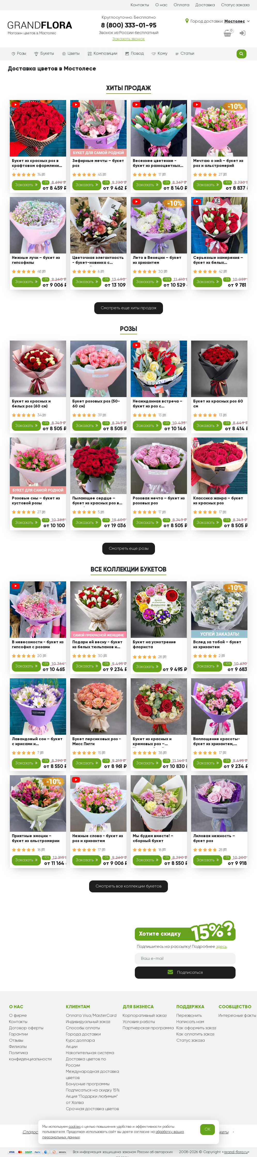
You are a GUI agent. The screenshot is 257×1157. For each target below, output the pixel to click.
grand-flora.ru (236, 1152)
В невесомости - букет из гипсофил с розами (38, 644)
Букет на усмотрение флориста (154, 644)
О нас (161, 5)
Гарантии (18, 1034)
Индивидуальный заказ (88, 1022)
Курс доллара (80, 1041)
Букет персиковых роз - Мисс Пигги (96, 741)
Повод (135, 54)
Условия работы (139, 1022)
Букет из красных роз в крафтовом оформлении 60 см (36, 164)
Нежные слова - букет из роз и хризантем (97, 838)
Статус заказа (235, 5)
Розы (19, 54)
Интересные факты (237, 1016)
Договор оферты (26, 1028)
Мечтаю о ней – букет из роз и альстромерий (218, 163)
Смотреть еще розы (129, 549)
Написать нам (190, 1022)
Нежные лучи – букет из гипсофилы (36, 260)
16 (41, 850)
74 (41, 175)
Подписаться (185, 972)
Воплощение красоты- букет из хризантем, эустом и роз (216, 742)
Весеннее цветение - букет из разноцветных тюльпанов (156, 164)
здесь (221, 947)
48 (41, 271)
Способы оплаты (83, 1028)
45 (102, 175)
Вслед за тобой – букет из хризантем (217, 644)
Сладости (32, 1132)
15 (101, 753)
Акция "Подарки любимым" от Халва (92, 1100)
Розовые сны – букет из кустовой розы (36, 500)
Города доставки (83, 1034)
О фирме (18, 1016)
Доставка (205, 5)
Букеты (44, 54)
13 (162, 415)
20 (41, 656)
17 (162, 175)
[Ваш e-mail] (185, 958)
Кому (159, 54)
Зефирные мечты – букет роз (98, 163)
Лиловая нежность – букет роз (214, 838)
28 (162, 657)
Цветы (71, 54)
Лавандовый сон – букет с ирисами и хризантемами (37, 742)
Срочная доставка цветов (92, 1109)
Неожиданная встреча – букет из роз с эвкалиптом (157, 404)
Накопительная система (90, 1053)
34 (41, 415)
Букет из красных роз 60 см (218, 403)
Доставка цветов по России (86, 1062)
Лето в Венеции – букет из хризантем (157, 260)
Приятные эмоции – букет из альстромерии (35, 838)
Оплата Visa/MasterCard (91, 1016)
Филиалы (18, 1047)
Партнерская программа (148, 1028)
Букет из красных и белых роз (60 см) (31, 403)
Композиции (102, 54)
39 (102, 415)
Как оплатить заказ (195, 1034)
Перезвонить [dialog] (189, 1016)
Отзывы (16, 1041)
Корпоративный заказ (144, 1016)
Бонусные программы (88, 1084)
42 (223, 271)
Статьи (185, 54)
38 (162, 753)
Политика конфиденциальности (30, 1056)
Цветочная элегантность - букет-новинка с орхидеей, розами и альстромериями (98, 261)
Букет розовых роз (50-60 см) (96, 403)
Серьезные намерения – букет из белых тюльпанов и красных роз (219, 261)
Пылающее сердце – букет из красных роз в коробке (95, 501)
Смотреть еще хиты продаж (129, 308)
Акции (71, 1047)
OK (208, 1129)
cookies (75, 1126)
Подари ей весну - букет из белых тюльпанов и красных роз (97, 645)
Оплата (181, 5)
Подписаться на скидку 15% (93, 1090)
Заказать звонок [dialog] (128, 39)
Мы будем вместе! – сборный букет (153, 838)
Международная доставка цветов (92, 1075)
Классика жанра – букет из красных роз (218, 500)
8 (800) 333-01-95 (129, 25)
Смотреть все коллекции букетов (128, 886)
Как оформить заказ (196, 1028)
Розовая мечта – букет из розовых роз (159, 500)
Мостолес (237, 21)
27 (223, 175)
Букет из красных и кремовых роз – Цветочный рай (152, 742)
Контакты (140, 5)
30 (162, 271)
